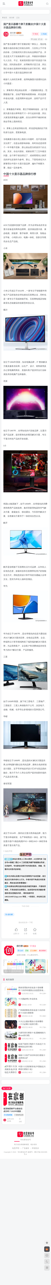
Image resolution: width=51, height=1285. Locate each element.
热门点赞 (7, 1088)
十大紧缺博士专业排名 (27, 999)
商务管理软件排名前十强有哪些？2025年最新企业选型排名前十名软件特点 (31, 990)
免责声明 (15, 1148)
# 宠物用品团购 (20, 1115)
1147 (20, 951)
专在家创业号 (22, 1152)
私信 (44, 34)
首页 (4, 18)
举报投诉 (35, 1148)
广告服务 (25, 1148)
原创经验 (8, 1115)
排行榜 (11, 18)
